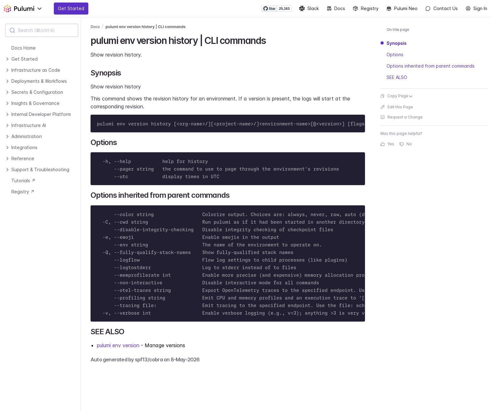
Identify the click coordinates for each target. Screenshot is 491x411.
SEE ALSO (397, 77)
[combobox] (41, 30)
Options (395, 54)
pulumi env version (118, 345)
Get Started (71, 8)
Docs (335, 8)
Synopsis (396, 43)
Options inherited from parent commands (431, 66)
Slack (309, 8)
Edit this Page (396, 107)
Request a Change (401, 117)
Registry (366, 8)
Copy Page (396, 96)
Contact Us (441, 8)
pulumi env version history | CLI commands (145, 26)
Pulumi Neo (402, 8)
